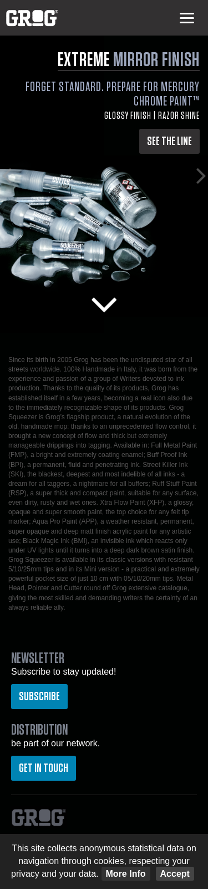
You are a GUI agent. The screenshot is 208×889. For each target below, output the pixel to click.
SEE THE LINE (169, 141)
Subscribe (39, 696)
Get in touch (43, 768)
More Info (126, 873)
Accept (175, 873)
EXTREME (129, 60)
